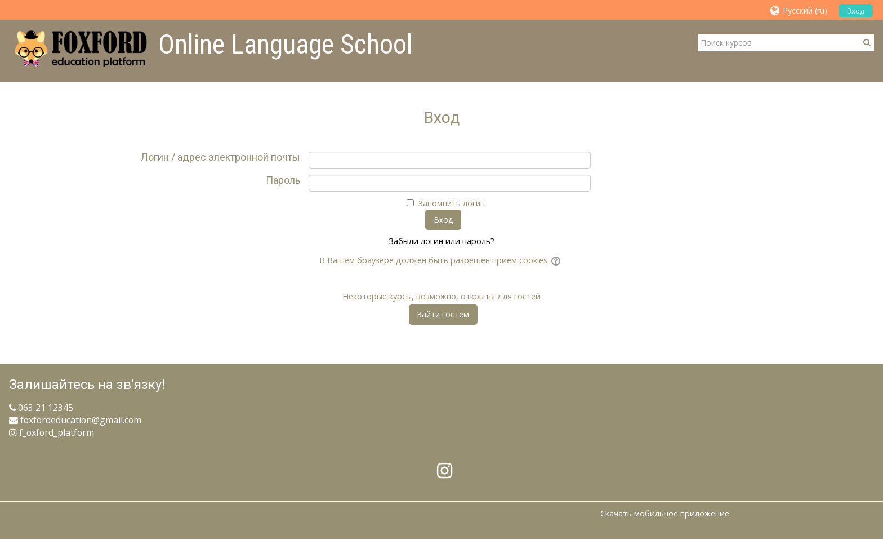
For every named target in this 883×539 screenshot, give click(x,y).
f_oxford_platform (51, 432)
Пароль (283, 180)
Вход (855, 11)
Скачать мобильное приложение (664, 513)
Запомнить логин (451, 203)
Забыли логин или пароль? (441, 241)
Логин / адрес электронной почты (220, 157)
